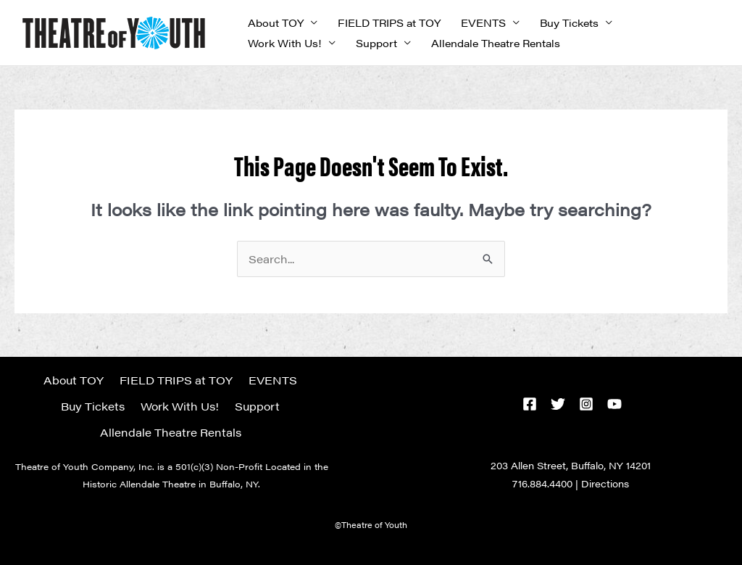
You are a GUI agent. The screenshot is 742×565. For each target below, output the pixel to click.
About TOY (276, 22)
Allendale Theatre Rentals (495, 43)
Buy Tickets (569, 22)
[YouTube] (614, 404)
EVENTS (483, 22)
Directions (605, 483)
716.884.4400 (542, 483)
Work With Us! (285, 43)
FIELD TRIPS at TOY (389, 22)
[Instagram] (586, 404)
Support (376, 43)
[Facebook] (529, 404)
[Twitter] (558, 404)
